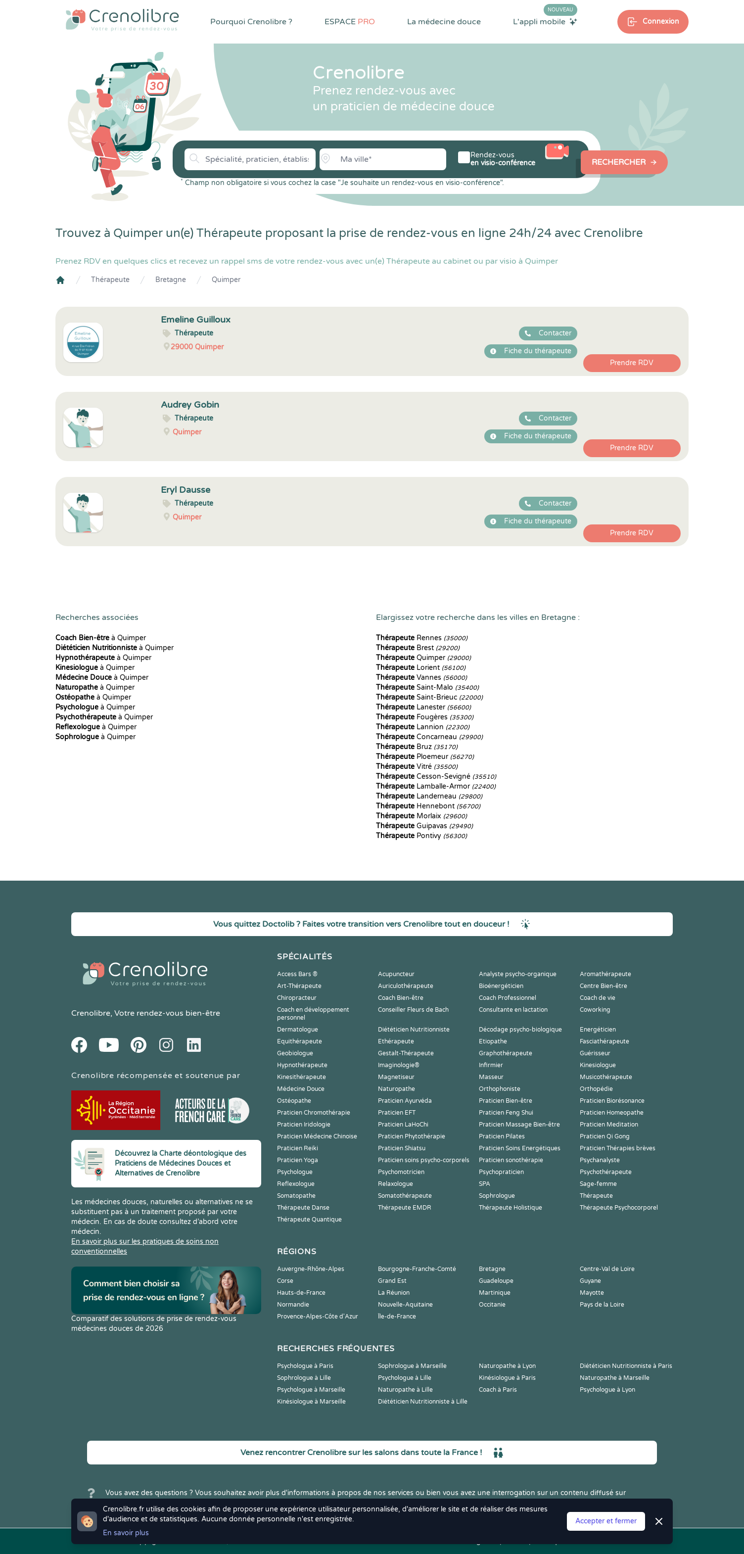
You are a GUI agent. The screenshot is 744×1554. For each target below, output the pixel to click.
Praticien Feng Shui (506, 1112)
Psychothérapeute (606, 1172)
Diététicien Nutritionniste (414, 1029)
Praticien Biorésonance (612, 1100)
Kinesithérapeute (301, 1077)
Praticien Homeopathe (612, 1112)
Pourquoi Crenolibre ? (251, 22)
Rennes (421, 638)
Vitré (417, 766)
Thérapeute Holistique (510, 1207)
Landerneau (429, 796)
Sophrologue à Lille (304, 1377)
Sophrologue (497, 1195)
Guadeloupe (496, 1280)
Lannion (422, 727)
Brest (418, 648)
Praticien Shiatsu (401, 1148)
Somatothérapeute (405, 1195)
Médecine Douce (301, 1088)
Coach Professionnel (507, 997)
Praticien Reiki (297, 1148)
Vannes (421, 677)
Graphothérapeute (505, 1053)
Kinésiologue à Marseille (311, 1401)
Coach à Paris (498, 1389)
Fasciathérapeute (604, 1041)
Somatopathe (296, 1195)
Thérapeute (110, 280)
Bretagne (170, 280)
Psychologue (295, 1172)
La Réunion (394, 1292)
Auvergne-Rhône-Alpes (310, 1269)
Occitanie (492, 1304)
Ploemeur (425, 757)
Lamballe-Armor (436, 786)
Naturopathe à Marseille (615, 1377)
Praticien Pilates (502, 1136)
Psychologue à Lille (404, 1377)
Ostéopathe (294, 1100)
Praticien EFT (397, 1112)
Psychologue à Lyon (607, 1389)
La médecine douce (444, 22)
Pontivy (421, 836)
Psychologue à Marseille (311, 1389)
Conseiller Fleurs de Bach (413, 1009)
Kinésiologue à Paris (507, 1377)
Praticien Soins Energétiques (519, 1148)
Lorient (420, 667)
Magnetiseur (396, 1077)
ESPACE (350, 22)
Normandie (293, 1304)
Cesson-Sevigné (436, 776)
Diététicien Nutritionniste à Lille (422, 1401)
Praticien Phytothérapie (411, 1136)
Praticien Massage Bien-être (519, 1124)
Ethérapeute (396, 1041)
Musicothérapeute (606, 1077)
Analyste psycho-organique (518, 974)
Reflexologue (296, 1183)
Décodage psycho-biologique (520, 1029)
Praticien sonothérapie (511, 1160)
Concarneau (429, 737)
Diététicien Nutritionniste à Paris (626, 1366)
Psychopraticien (501, 1172)
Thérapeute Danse (303, 1207)
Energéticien (598, 1029)
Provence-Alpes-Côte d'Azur (317, 1316)
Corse (285, 1280)
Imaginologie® (398, 1065)
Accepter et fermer (606, 1521)
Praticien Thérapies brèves (617, 1148)
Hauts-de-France (301, 1292)
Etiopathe (493, 1041)
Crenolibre (90, 1013)
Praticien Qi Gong (605, 1136)
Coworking (595, 1009)
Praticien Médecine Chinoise (317, 1136)
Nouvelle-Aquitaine (405, 1304)
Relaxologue (395, 1183)
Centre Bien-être (603, 986)
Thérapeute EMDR (404, 1207)
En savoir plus (126, 1533)
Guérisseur (595, 1053)
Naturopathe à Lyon (507, 1366)
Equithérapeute (299, 1041)
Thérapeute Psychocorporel (619, 1207)
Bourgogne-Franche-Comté (417, 1269)
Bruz (417, 747)
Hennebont (428, 806)
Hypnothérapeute (302, 1065)
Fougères (424, 717)
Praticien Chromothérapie (313, 1112)
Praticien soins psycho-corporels (423, 1160)
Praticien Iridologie (303, 1124)
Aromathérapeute (605, 974)
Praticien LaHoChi (403, 1124)
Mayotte (592, 1292)
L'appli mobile (545, 21)
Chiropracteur (297, 997)
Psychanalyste (600, 1160)
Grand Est (392, 1280)
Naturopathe (396, 1088)
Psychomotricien (401, 1172)
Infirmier (491, 1065)
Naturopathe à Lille (405, 1389)
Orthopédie (596, 1088)
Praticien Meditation (609, 1124)
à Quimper (100, 638)
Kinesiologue (598, 1065)
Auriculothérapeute (405, 986)
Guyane (590, 1280)
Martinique (495, 1292)
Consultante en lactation (513, 1009)
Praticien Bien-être (505, 1100)
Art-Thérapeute (299, 986)
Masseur (491, 1077)
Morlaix (421, 816)
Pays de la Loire (602, 1304)
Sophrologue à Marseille (412, 1366)
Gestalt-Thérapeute (406, 1053)
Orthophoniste (499, 1088)
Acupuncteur (396, 974)
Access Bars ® (297, 974)
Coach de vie (597, 997)
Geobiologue (295, 1053)
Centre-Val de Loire (607, 1269)
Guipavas (424, 826)
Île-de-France (397, 1316)
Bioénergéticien (501, 986)
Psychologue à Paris (305, 1366)
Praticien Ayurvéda (405, 1100)
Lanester (423, 707)
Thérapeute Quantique (309, 1219)
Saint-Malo (427, 687)
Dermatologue (297, 1029)
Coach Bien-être (400, 997)
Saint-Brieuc (429, 697)
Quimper (226, 280)
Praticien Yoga (297, 1160)
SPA (484, 1183)
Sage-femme (598, 1183)
